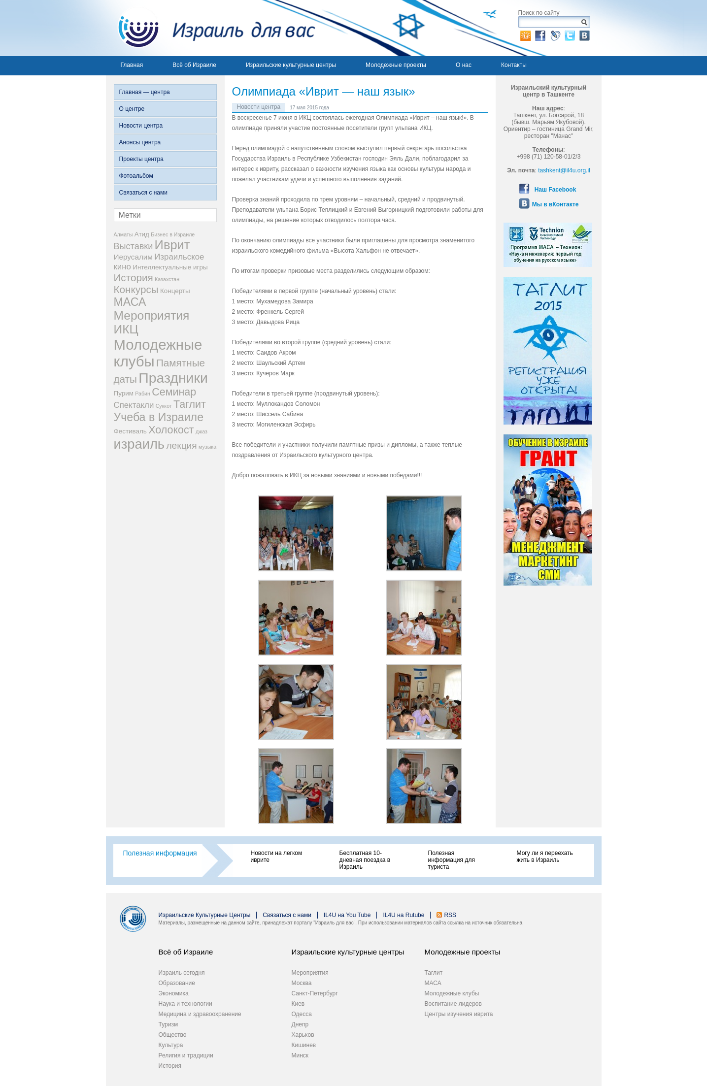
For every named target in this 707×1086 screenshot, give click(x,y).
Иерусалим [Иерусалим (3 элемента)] (133, 257)
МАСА (433, 983)
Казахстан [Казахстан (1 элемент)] (167, 279)
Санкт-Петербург (315, 993)
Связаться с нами (143, 192)
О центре (132, 108)
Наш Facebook (555, 189)
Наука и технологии (185, 1003)
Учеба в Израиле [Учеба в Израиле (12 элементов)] (159, 417)
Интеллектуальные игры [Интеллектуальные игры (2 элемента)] (170, 267)
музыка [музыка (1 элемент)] (207, 447)
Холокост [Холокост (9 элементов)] (171, 430)
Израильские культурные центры (291, 65)
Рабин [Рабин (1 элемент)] (142, 393)
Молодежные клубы (452, 993)
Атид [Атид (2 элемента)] (142, 234)
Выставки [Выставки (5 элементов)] (133, 246)
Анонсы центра (140, 142)
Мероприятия (310, 972)
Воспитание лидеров (453, 1003)
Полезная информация (160, 853)
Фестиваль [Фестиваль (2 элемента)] (130, 431)
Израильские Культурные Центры (205, 915)
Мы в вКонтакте (555, 204)
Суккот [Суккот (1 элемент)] (164, 406)
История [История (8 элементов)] (133, 277)
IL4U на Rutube (403, 915)
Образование (177, 983)
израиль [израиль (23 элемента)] (139, 444)
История (170, 1065)
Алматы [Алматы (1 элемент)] (123, 234)
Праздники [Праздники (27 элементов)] (172, 378)
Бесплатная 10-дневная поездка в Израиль (365, 860)
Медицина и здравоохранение (200, 1014)
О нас (463, 65)
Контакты (514, 65)
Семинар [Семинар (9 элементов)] (174, 392)
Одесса (302, 1014)
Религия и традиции (186, 1055)
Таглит (434, 972)
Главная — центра (144, 92)
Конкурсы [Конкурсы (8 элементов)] (136, 289)
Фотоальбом (136, 175)
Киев (298, 1003)
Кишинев (304, 1045)
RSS (450, 915)
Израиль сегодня (182, 972)
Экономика (174, 993)
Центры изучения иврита (459, 1014)
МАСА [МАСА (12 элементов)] (130, 302)
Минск (300, 1055)
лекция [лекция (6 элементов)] (181, 445)
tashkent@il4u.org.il (564, 170)
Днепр (300, 1024)
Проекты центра (141, 159)
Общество (173, 1034)
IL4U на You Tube (347, 915)
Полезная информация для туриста (451, 860)
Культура (171, 1045)
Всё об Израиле (194, 65)
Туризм (168, 1024)
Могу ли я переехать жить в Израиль (545, 856)
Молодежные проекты (396, 65)
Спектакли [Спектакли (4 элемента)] (134, 405)
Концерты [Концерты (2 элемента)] (175, 291)
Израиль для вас (210, 28)
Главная (132, 65)
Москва (302, 983)
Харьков (303, 1034)
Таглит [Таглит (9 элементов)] (189, 404)
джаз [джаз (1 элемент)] (201, 431)
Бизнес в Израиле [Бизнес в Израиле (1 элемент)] (173, 234)
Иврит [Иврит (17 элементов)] (172, 245)
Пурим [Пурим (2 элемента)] (124, 393)
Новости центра (141, 125)
